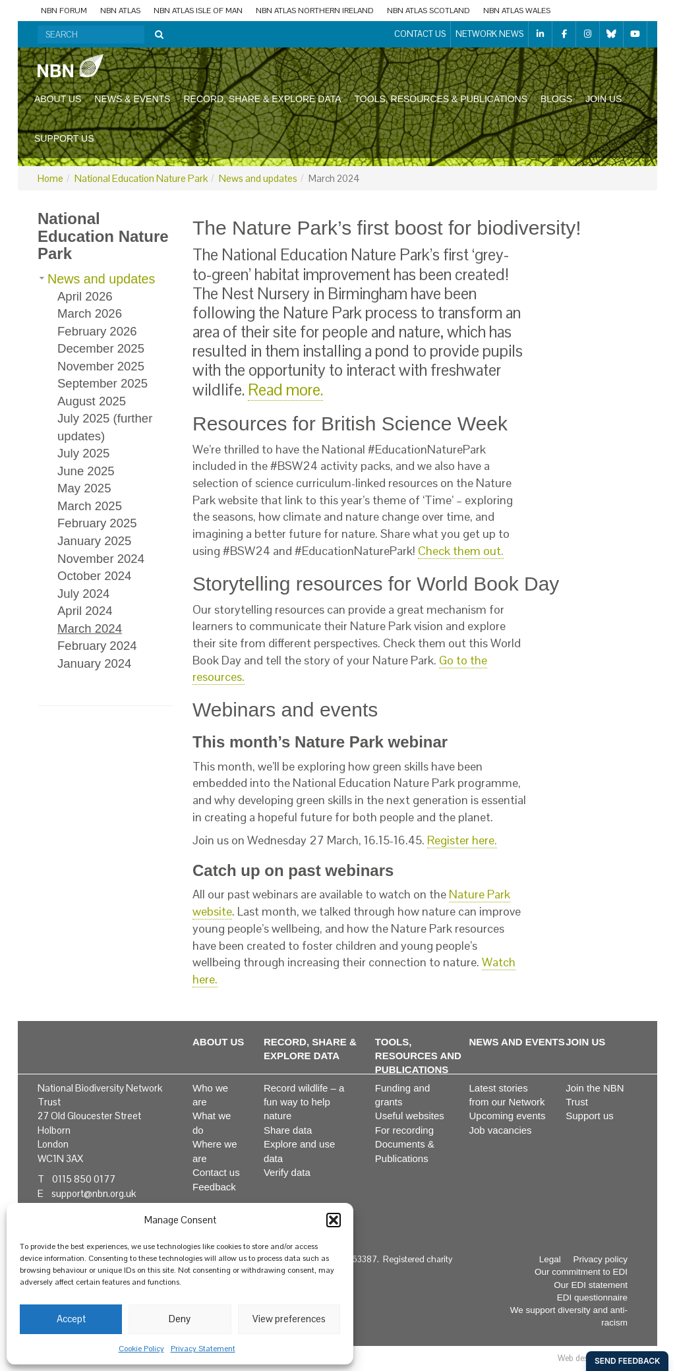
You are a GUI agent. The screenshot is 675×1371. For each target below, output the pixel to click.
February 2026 (97, 331)
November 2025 (100, 366)
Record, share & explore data (262, 99)
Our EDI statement (591, 1285)
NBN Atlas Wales (516, 10)
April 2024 (85, 611)
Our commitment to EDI (581, 1272)
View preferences (289, 1318)
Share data (288, 1130)
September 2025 (102, 383)
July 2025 (83, 453)
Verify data (287, 1172)
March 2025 (89, 506)
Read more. (285, 390)
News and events (517, 1041)
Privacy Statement (203, 1348)
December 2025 (100, 348)
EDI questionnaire (592, 1297)
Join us (603, 99)
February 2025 (97, 523)
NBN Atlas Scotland (428, 10)
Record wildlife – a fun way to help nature (304, 1102)
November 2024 (100, 559)
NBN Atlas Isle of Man (198, 10)
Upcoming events (507, 1115)
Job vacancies (500, 1130)
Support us (64, 138)
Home (50, 178)
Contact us (420, 34)
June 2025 (86, 471)
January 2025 (94, 541)
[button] (333, 1220)
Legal (550, 1259)
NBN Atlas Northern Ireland (315, 10)
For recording (404, 1130)
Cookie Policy (141, 1348)
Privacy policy (600, 1259)
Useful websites (409, 1115)
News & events (132, 99)
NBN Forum (64, 10)
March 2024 (89, 628)
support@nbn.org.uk (93, 1193)
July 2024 (83, 593)
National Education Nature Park (141, 178)
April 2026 (85, 296)
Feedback (214, 1186)
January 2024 (94, 663)
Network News (489, 34)
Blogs (556, 99)
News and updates (258, 178)
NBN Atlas (120, 10)
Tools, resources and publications (418, 1056)
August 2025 (91, 401)
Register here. (462, 840)
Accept (71, 1318)
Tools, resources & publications (441, 99)
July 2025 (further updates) (104, 427)
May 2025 (84, 488)
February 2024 (97, 646)
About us (57, 99)
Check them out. (461, 550)
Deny (180, 1318)
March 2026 (89, 313)
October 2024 (94, 576)
